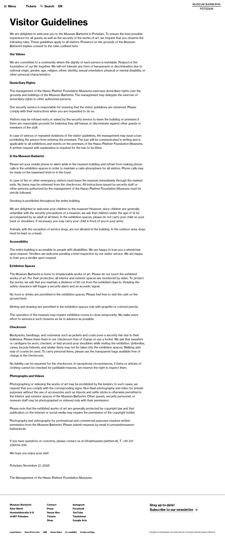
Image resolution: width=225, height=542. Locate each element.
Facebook (78, 509)
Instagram (79, 505)
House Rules (56, 532)
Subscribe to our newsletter (171, 509)
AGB (45, 532)
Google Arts (80, 520)
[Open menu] (10, 6)
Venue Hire (53, 512)
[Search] (47, 6)
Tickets (31, 6)
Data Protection (32, 532)
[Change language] (60, 6)
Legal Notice (15, 532)
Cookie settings (87, 532)
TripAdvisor (79, 516)
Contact (51, 505)
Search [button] (49, 6)
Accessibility (71, 532)
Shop (50, 520)
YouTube (78, 512)
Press (50, 509)
